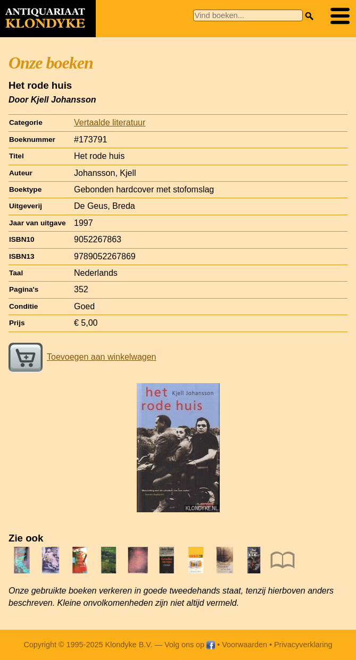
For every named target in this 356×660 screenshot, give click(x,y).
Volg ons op (189, 644)
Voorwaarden (244, 644)
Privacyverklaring (303, 644)
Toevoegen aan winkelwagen (82, 356)
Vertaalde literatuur (109, 122)
